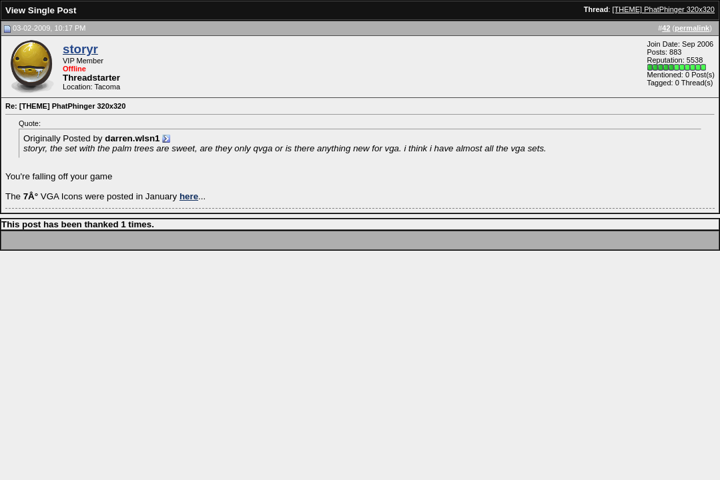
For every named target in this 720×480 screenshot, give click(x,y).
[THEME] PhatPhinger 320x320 (664, 9)
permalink (692, 28)
